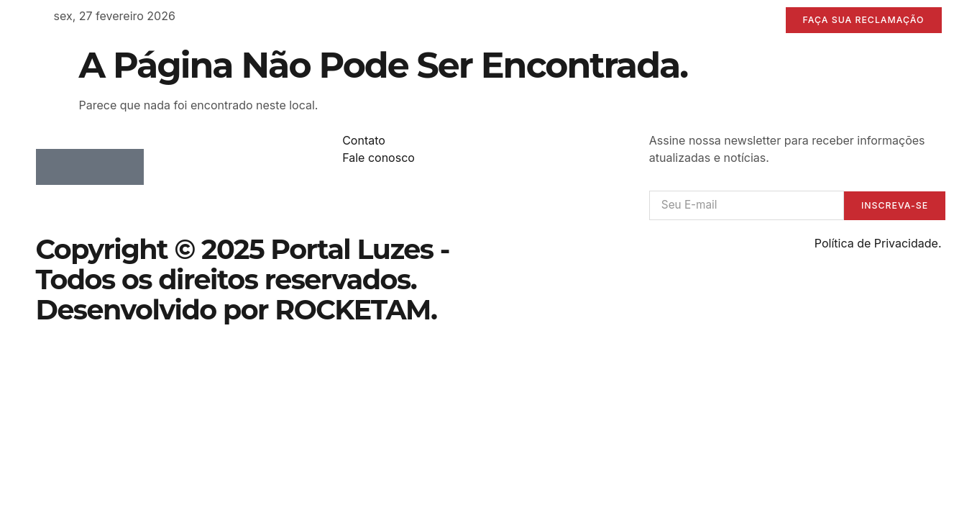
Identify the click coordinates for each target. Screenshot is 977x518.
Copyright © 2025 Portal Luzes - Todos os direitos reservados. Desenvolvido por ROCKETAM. (242, 281)
